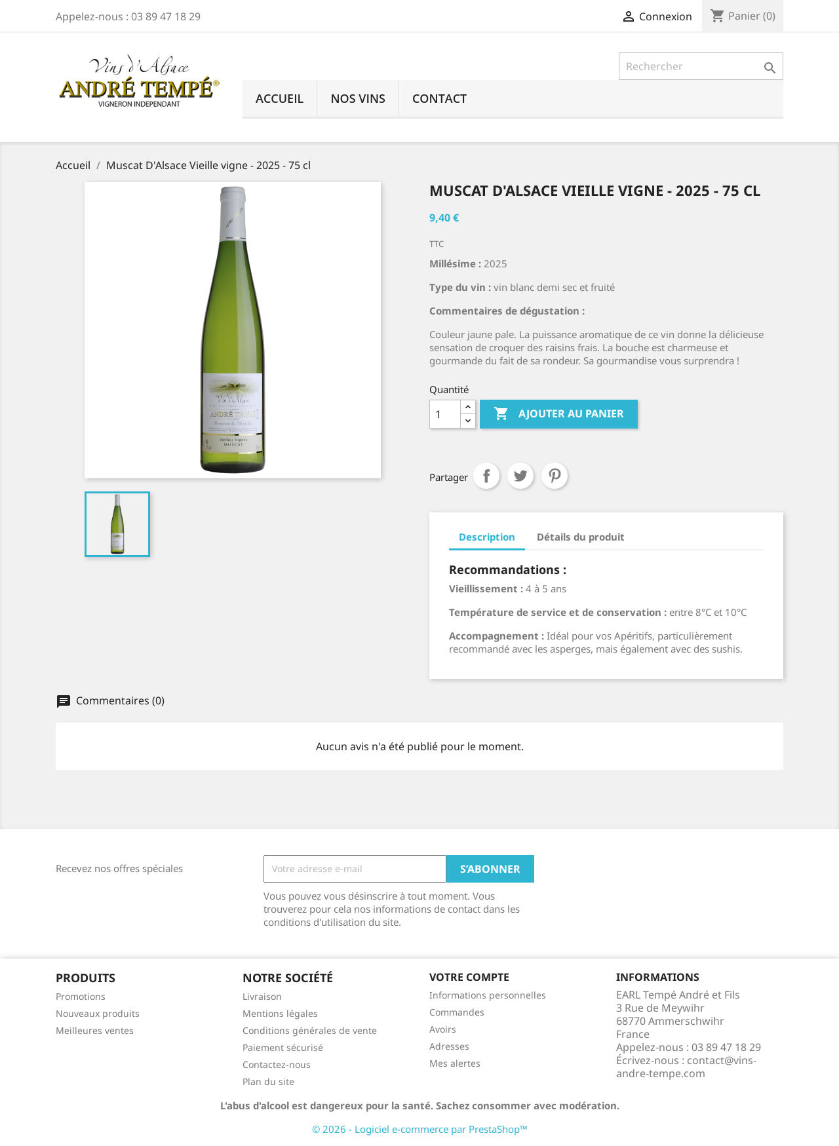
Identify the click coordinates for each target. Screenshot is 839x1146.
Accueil (279, 98)
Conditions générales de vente (310, 1030)
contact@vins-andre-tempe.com (686, 1066)
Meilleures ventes (95, 1030)
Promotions (81, 996)
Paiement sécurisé (283, 1047)
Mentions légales (280, 1013)
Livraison (262, 996)
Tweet (520, 476)
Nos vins (357, 98)
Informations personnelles (487, 995)
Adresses (449, 1046)
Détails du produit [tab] (581, 536)
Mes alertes (454, 1063)
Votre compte (469, 977)
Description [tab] (487, 536)
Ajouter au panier (559, 414)
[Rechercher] (701, 66)
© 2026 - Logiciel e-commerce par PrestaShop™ (420, 1129)
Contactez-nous (277, 1064)
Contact (439, 98)
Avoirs (442, 1029)
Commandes (456, 1012)
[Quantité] (445, 414)
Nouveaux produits (98, 1013)
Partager (486, 476)
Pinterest (554, 476)
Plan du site (268, 1081)
